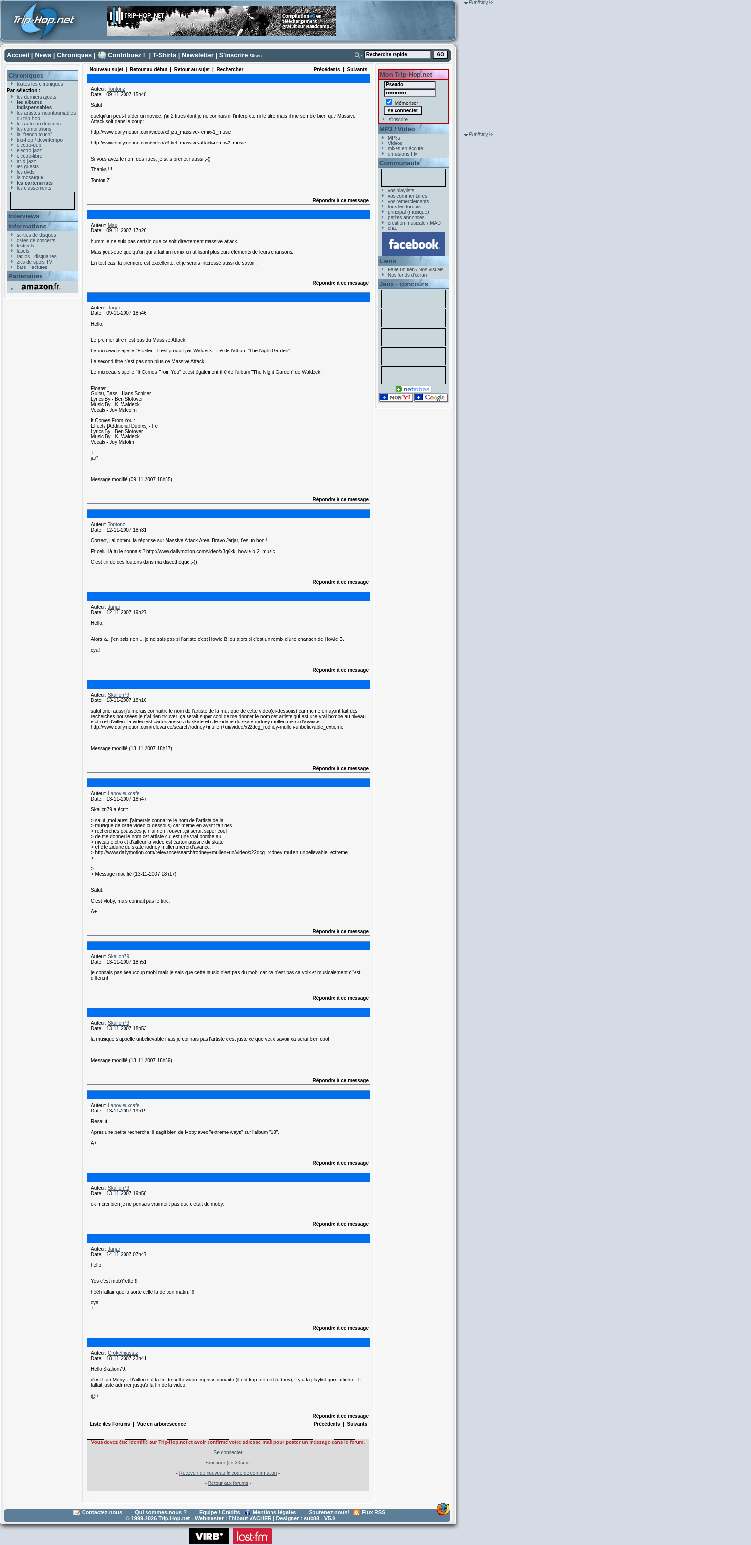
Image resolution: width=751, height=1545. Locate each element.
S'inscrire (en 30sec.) (228, 1462)
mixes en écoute (405, 148)
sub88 (311, 1518)
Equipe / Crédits (219, 1512)
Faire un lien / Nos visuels (416, 269)
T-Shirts (164, 55)
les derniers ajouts (36, 97)
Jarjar (114, 307)
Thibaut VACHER (250, 1518)
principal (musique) (408, 212)
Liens (387, 261)
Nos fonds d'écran (407, 275)
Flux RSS (373, 1512)
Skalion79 (118, 695)
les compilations (34, 129)
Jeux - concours (403, 284)
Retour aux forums (228, 1483)
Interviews (24, 216)
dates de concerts (36, 240)
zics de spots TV (34, 262)
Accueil (18, 55)
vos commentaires (407, 196)
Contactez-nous (102, 1512)
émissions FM (403, 154)
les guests (28, 166)
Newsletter (198, 55)
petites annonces (406, 217)
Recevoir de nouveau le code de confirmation (228, 1473)
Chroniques (74, 55)
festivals (25, 245)
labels (23, 251)
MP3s (394, 138)
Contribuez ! (126, 55)
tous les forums (404, 206)
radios (23, 256)
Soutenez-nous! (329, 1512)
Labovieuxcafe (124, 793)
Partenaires (25, 276)
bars (21, 267)
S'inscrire (233, 55)
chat (392, 228)
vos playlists (401, 190)
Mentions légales (274, 1512)
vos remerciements (408, 201)
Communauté (399, 162)
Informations (27, 226)
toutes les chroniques (40, 84)
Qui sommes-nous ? (161, 1512)
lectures (38, 267)
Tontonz (116, 89)
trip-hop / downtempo (40, 140)
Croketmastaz (123, 1353)
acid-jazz (26, 161)
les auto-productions (39, 123)
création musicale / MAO (414, 223)
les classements (34, 188)
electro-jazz (29, 150)
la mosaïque (30, 177)
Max (112, 225)
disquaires (45, 256)
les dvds (26, 172)
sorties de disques (36, 235)
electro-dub (29, 145)
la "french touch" (34, 134)
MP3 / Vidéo (397, 129)
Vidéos (395, 143)
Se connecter (228, 1452)
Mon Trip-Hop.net (406, 74)
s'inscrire (398, 119)
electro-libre (29, 156)
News (43, 55)
